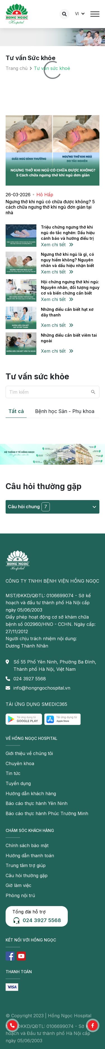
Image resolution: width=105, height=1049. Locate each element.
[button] (12, 1025)
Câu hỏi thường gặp (27, 875)
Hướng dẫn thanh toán (30, 855)
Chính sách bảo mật (27, 845)
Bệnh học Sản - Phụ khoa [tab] (64, 411)
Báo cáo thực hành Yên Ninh (36, 803)
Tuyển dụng (18, 783)
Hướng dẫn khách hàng (31, 793)
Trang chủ (16, 68)
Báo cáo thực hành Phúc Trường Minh (47, 813)
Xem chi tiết (57, 244)
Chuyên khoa (20, 763)
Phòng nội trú (20, 895)
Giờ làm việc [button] (18, 885)
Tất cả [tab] (16, 411)
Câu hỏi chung (52, 506)
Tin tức (13, 773)
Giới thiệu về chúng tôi (29, 753)
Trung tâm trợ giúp (26, 865)
